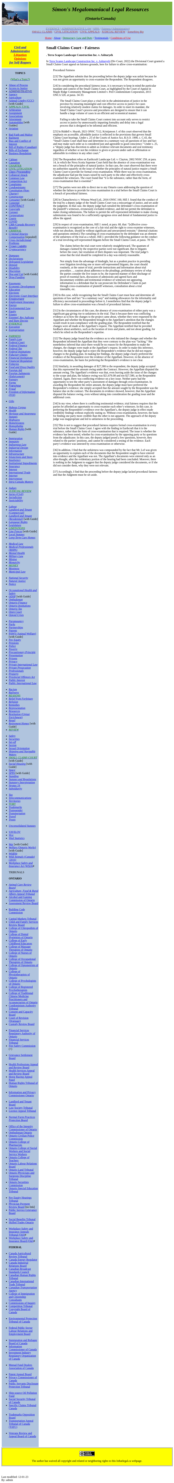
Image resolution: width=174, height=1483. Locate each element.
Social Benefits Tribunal (22, 1219)
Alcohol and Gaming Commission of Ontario (22, 899)
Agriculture (15, 97)
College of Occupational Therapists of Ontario (22, 961)
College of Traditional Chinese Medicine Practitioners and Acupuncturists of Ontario (23, 998)
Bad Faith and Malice (20, 134)
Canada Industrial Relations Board (18, 1264)
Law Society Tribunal (21, 1107)
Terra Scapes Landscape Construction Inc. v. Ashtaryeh (79, 61)
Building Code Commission (17, 911)
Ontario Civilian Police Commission (21, 1137)
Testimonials (101, 37)
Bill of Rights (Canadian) (23, 147)
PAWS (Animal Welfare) (22, 633)
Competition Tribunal (20, 1306)
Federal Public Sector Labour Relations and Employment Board (20, 1330)
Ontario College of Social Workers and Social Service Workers (23, 1151)
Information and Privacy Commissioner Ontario (22, 1094)
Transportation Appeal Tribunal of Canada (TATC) (21, 1423)
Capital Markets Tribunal (22, 918)
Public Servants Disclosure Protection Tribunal (23, 1385)
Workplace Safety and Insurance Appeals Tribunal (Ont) (21, 1231)
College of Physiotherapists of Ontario (19, 974)
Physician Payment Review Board (19, 1205)
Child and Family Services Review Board (23, 923)
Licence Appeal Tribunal (22, 1110)
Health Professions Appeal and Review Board (23, 1066)
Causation (14, 162)
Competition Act (18, 181)
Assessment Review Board (23, 903)
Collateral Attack (18, 175)
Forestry (13, 379)
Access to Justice (18, 88)
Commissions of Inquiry (22, 1303)
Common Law (17, 178)
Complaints (15, 184)
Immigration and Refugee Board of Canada (23, 1342)
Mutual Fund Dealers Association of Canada (21, 1367)
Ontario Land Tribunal (21, 1169)
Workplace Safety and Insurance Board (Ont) (21, 1239)
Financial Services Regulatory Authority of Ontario (22, 1033)
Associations (16, 116)
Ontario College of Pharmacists (19, 1143)
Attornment (15, 119)
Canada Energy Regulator (23, 1259)
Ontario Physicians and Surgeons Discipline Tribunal (21, 1176)
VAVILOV (15, 832)
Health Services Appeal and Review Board (22, 1072)
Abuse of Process (18, 85)
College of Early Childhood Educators (20, 942)
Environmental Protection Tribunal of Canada (23, 1320)
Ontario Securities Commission (19, 1184)
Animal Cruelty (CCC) (21, 100)
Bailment (14, 137)
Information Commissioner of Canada (23, 1348)
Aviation (13, 128)
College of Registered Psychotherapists (21, 988)
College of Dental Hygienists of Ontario (21, 936)
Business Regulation (20, 153)
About (57, 37)
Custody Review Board (21, 1024)
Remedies (14, 704)
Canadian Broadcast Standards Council (20, 1270)
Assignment (15, 113)
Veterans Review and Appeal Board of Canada (22, 1435)
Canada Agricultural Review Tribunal (20, 1255)
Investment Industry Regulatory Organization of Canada (22, 1355)
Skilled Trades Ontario (21, 1222)
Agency (13, 94)
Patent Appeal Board (20, 1374)
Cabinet (13, 159)
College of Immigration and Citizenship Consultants (22, 1296)
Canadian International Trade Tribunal (21, 1283)
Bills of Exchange (19, 150)
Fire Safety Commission (22, 1045)
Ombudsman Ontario (20, 1132)
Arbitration (15, 109)
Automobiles (16, 122)
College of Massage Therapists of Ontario (20, 948)
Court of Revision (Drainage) (19, 1019)
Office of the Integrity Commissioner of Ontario (23, 1128)
